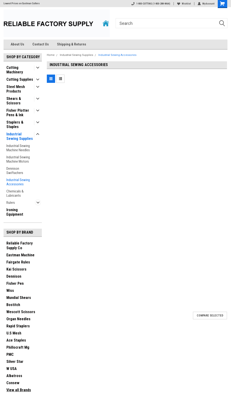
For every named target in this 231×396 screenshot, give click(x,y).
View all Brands (18, 390)
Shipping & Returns (71, 44)
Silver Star (14, 361)
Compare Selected (210, 315)
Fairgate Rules (18, 262)
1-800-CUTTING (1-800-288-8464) (150, 3)
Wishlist (184, 3)
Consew (12, 383)
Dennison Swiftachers (14, 170)
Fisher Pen (15, 283)
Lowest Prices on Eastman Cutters (22, 3)
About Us (17, 44)
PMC (10, 354)
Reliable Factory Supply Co (19, 245)
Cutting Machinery (14, 69)
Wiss (10, 290)
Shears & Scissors (13, 100)
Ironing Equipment (14, 212)
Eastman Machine (20, 255)
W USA (11, 368)
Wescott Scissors (20, 312)
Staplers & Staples (14, 124)
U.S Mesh (13, 333)
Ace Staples (16, 340)
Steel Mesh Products (15, 89)
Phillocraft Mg (17, 347)
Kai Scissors (16, 269)
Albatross (14, 376)
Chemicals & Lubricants (15, 193)
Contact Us (40, 44)
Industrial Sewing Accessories (18, 182)
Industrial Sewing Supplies (19, 136)
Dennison (13, 276)
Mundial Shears (18, 297)
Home (51, 55)
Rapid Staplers (18, 326)
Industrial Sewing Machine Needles (18, 148)
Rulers (10, 202)
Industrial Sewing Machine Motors (18, 159)
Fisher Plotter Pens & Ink (17, 112)
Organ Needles (18, 319)
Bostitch (13, 305)
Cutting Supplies (19, 79)
